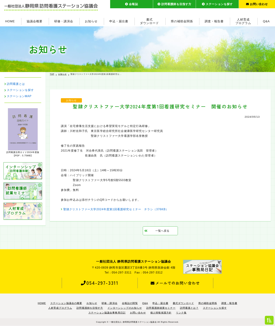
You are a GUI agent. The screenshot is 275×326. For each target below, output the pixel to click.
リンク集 (181, 312)
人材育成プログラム (243, 21)
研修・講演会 (63, 21)
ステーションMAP (19, 96)
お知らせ (91, 21)
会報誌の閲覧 (130, 303)
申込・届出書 (118, 21)
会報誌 (131, 4)
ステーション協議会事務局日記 (107, 312)
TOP (52, 74)
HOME (10, 21)
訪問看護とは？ (189, 308)
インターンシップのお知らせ (125, 308)
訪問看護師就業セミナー (160, 308)
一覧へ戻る (162, 230)
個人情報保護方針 (161, 312)
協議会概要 (34, 21)
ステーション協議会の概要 (66, 303)
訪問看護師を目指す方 (174, 4)
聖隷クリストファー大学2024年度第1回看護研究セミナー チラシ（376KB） (116, 209)
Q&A (266, 21)
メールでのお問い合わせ (175, 283)
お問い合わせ (257, 4)
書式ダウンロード (149, 21)
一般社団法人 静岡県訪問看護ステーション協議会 (133, 322)
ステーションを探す (217, 4)
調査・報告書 (214, 21)
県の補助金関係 (182, 21)
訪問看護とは (16, 83)
